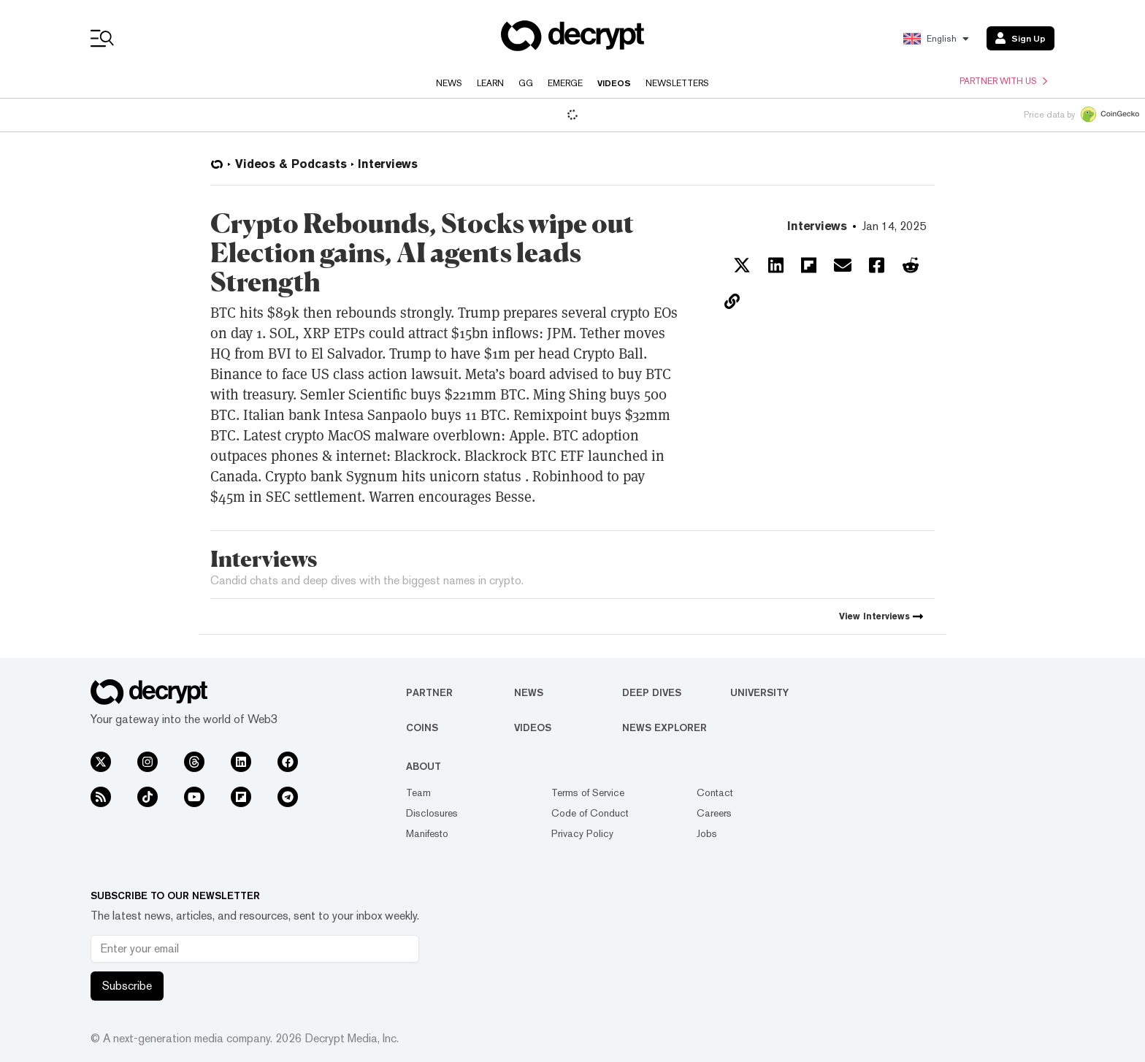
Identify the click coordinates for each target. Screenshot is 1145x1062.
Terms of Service (587, 792)
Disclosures (432, 813)
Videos (614, 83)
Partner (429, 692)
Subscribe (127, 986)
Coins (422, 727)
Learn (490, 83)
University (759, 692)
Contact (715, 792)
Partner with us (1003, 81)
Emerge (565, 83)
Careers (714, 813)
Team (418, 792)
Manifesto (427, 833)
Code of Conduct (590, 813)
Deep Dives (651, 692)
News (449, 83)
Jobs (707, 833)
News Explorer (664, 727)
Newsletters (677, 83)
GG (525, 83)
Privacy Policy (582, 833)
